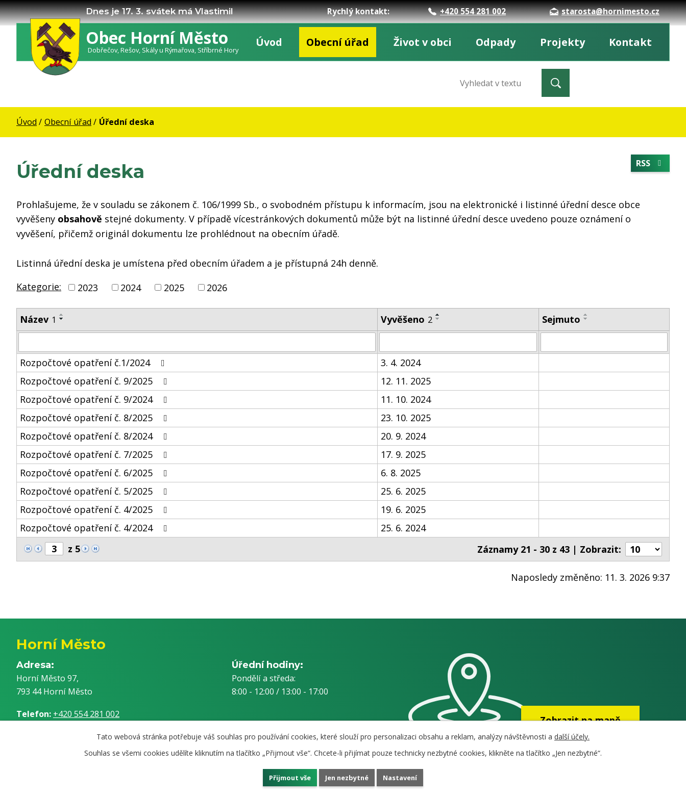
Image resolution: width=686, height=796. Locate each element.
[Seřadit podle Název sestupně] (61, 319)
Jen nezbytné (347, 776)
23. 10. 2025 (406, 418)
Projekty (562, 42)
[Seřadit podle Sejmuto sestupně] (586, 319)
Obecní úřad (337, 42)
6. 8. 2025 (401, 473)
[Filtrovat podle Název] (197, 342)
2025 (174, 287)
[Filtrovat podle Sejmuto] (604, 342)
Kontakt (630, 42)
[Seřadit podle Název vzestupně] (61, 315)
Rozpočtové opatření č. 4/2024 (96, 528)
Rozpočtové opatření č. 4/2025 (96, 509)
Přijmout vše (277, 776)
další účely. (572, 733)
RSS (648, 165)
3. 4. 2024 (401, 362)
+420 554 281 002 (467, 11)
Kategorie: (38, 286)
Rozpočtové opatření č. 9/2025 (96, 381)
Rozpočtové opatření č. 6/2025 (96, 473)
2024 (130, 287)
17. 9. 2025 (403, 454)
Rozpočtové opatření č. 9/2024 (96, 399)
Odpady (496, 42)
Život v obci (423, 42)
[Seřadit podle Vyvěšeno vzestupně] (438, 315)
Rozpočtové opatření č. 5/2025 (96, 491)
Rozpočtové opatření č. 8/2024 (96, 436)
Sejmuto (561, 319)
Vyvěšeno (406, 319)
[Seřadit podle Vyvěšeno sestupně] (438, 319)
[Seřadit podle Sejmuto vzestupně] (586, 315)
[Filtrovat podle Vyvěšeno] (457, 342)
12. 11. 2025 (406, 381)
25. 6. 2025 (403, 491)
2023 (88, 287)
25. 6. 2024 (403, 528)
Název (38, 319)
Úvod (269, 42)
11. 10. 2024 (406, 399)
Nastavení (414, 776)
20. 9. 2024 (403, 436)
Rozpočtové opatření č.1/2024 (94, 362)
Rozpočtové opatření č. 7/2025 (96, 454)
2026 (217, 287)
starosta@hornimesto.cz (604, 11)
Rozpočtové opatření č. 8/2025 (96, 418)
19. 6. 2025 (403, 509)
